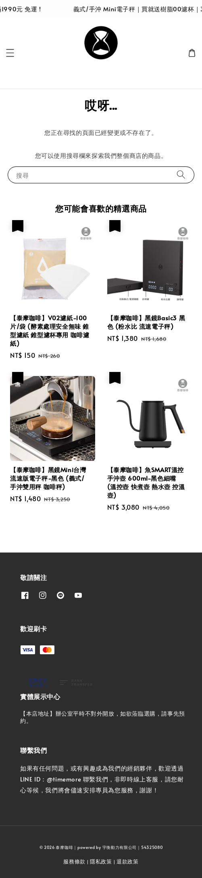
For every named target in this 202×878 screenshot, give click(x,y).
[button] (10, 53)
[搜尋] (181, 175)
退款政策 (128, 861)
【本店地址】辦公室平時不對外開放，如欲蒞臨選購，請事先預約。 (102, 717)
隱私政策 (101, 861)
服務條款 (74, 861)
